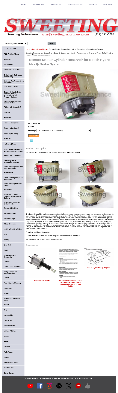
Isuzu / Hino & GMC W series (12, 299)
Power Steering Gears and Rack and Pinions (13, 167)
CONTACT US (56, 5)
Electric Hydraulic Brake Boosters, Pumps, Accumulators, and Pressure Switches (12, 94)
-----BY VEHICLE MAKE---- (13, 229)
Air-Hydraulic (8, 64)
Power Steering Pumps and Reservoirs (13, 178)
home (23, 5)
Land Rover (8, 320)
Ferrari (6, 278)
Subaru (6, 357)
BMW (6, 250)
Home (28, 49)
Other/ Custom (9, 373)
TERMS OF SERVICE (75, 5)
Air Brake (7, 59)
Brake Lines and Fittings (12, 70)
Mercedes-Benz (9, 326)
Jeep (5, 310)
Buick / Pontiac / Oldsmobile (9, 256)
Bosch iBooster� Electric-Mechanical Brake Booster (13, 150)
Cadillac (7, 261)
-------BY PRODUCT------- (12, 49)
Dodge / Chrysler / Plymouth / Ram (10, 272)
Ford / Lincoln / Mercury (12, 283)
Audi (5, 234)
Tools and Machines (11, 208)
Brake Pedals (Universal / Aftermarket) (13, 76)
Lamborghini (8, 315)
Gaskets (7, 112)
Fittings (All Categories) (12, 107)
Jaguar (6, 304)
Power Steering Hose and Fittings (13, 184)
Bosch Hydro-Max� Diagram (98, 268)
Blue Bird (7, 245)
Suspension (8, 189)
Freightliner (8, 288)
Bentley (6, 240)
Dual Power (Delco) (11, 87)
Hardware (7, 117)
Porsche (7, 347)
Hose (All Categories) (11, 123)
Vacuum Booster (10, 213)
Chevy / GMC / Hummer (12, 266)
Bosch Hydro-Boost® (11, 128)
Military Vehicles (10, 331)
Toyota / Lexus (9, 368)
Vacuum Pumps (9, 219)
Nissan (6, 336)
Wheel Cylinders (10, 224)
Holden (6, 293)
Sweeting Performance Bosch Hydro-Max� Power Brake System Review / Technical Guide (70, 283)
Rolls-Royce (8, 352)
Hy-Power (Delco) (10, 144)
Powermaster (8, 172)
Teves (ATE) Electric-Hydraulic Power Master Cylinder (12, 196)
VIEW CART (107, 5)
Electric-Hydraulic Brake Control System (12, 102)
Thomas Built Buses (11, 362)
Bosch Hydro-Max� (39, 49)
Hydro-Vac (7, 139)
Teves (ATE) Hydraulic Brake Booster (12, 203)
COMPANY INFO (38, 5)
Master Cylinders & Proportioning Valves (11, 161)
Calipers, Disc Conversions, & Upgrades (14, 81)
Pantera (6, 341)
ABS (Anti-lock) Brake (12, 54)
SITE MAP (93, 5)
